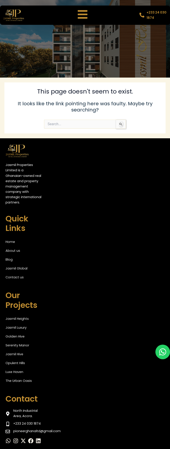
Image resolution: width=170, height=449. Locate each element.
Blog (9, 259)
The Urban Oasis (19, 381)
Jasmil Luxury (16, 327)
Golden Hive (15, 336)
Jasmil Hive (14, 354)
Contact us (15, 277)
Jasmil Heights (17, 318)
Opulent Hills (15, 363)
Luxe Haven (14, 372)
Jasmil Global (16, 268)
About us (13, 250)
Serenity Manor (17, 345)
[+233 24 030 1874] (141, 15)
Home (10, 242)
